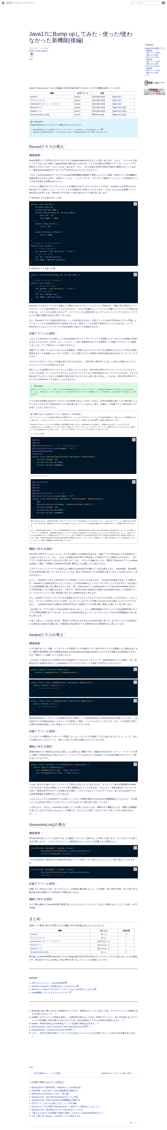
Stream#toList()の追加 (40, 951)
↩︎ (56, 1013)
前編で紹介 (117, 97)
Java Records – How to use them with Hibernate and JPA (58, 1026)
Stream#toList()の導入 (152, 66)
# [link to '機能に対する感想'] (53, 549)
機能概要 (149, 50)
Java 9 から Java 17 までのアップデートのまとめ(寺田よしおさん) (62, 988)
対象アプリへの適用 (153, 53)
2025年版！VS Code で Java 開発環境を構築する (54, 1090)
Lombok (92, 420)
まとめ (147, 75)
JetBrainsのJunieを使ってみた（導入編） (51, 1093)
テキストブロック (38, 937)
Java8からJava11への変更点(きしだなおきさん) (54, 985)
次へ (133, 1122)
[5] (117, 529)
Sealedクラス (36, 948)
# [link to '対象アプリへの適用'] (56, 333)
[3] (65, 311)
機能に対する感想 (152, 55)
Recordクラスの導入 (152, 48)
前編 (72, 88)
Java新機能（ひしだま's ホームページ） (50, 991)
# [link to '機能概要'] (41, 155)
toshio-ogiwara (38, 53)
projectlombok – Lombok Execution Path (50, 1029)
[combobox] (145, 3)
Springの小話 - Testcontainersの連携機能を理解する (55, 1099)
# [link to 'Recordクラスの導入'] (65, 146)
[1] (133, 163)
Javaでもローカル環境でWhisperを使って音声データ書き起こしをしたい (65, 1105)
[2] (65, 169)
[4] (36, 393)
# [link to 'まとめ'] (42, 917)
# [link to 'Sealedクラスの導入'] (64, 634)
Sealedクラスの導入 (152, 57)
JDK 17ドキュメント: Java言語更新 (48, 982)
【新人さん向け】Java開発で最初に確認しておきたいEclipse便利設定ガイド (67, 1112)
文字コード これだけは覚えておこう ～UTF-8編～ (54, 1102)
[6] (104, 662)
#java (31, 59)
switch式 (34, 934)
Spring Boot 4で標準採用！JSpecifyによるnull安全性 (56, 1086)
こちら (98, 130)
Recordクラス (36, 944)
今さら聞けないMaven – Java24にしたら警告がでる (55, 1115)
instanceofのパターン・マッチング (45, 941)
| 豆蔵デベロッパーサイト (18, 2)
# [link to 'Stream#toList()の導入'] (67, 824)
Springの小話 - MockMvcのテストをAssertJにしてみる (57, 1109)
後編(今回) (117, 107)
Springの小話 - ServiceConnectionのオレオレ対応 (54, 1096)
